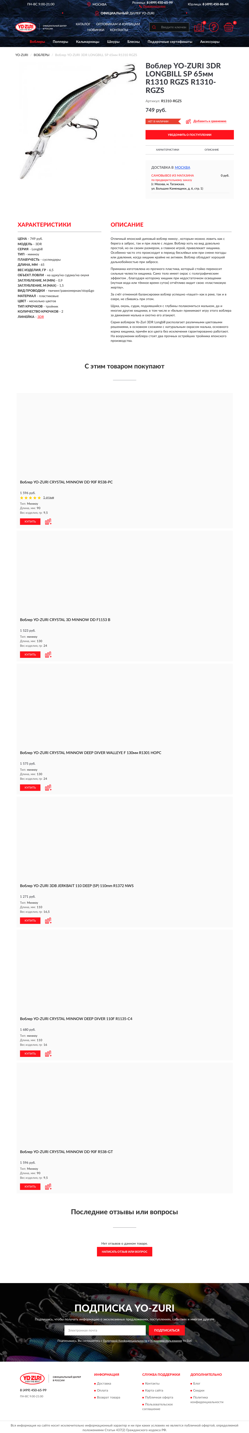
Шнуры (113, 42)
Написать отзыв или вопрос (124, 1250)
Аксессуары (209, 42)
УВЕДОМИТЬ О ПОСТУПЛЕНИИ (189, 134)
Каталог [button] (83, 24)
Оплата (102, 1389)
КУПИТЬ (30, 521)
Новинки (95, 30)
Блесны (133, 42)
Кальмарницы (87, 42)
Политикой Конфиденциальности (125, 1339)
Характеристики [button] (167, 150)
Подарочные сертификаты (170, 42)
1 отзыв (48, 497)
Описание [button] (212, 150)
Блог (196, 1382)
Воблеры (37, 42)
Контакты (119, 30)
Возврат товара (108, 1396)
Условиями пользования (166, 1339)
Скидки (198, 1389)
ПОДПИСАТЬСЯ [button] (166, 1328)
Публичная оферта (159, 1396)
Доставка (104, 1382)
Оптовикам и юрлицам (118, 24)
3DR (40, 317)
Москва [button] (182, 167)
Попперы (60, 42)
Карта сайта (154, 1389)
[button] (152, 6)
